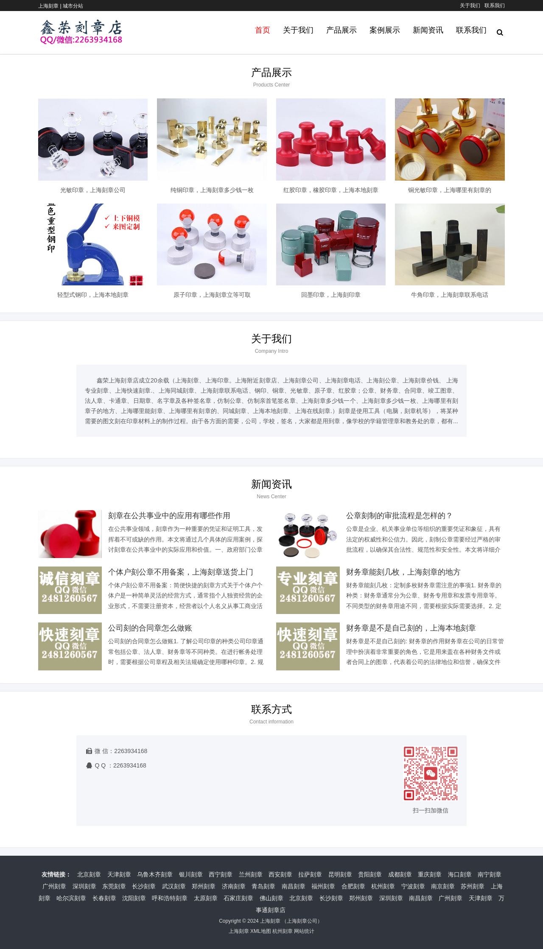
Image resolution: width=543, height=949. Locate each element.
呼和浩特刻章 (170, 898)
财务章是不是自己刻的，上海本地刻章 (411, 628)
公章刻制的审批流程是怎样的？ (399, 515)
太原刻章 (206, 898)
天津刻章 (119, 874)
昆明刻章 (340, 874)
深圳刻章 (84, 886)
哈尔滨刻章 (71, 898)
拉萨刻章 (310, 874)
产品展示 (341, 30)
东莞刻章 (114, 886)
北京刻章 (89, 874)
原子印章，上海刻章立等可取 (212, 294)
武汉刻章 (174, 886)
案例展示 (384, 30)
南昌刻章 (293, 886)
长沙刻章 (144, 886)
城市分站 (73, 6)
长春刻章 (104, 898)
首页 (262, 30)
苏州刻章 (472, 886)
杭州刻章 (383, 886)
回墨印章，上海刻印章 (331, 294)
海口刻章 (460, 874)
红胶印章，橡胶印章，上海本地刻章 (330, 190)
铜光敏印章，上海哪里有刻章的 (449, 190)
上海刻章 (270, 921)
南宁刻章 (489, 874)
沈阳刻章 (134, 898)
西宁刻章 (220, 874)
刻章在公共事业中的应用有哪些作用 (169, 515)
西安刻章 (280, 874)
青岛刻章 (263, 886)
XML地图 (260, 931)
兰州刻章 (251, 874)
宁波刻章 (413, 886)
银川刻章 (191, 874)
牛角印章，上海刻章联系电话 (449, 294)
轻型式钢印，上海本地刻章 (93, 294)
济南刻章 (234, 886)
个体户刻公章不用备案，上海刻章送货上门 (180, 572)
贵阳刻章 (370, 874)
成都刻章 (400, 874)
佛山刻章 (271, 898)
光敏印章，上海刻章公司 (93, 190)
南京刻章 (443, 886)
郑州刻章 (204, 886)
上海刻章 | (50, 6)
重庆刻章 (430, 874)
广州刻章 (54, 886)
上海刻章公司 (302, 921)
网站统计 (304, 931)
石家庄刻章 (238, 898)
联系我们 (494, 5)
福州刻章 (323, 886)
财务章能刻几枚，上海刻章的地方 (403, 572)
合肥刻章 (353, 886)
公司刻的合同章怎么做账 (150, 628)
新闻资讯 (428, 30)
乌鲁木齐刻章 (155, 874)
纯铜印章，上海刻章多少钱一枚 (212, 190)
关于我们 (470, 5)
